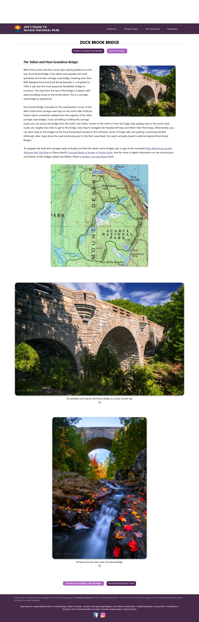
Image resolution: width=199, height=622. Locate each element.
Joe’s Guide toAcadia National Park (41, 28)
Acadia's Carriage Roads (94, 156)
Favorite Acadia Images (111, 609)
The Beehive (171, 606)
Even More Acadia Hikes (124, 606)
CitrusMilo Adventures (84, 598)
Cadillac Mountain (145, 606)
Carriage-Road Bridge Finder (121, 583)
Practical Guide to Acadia (88, 609)
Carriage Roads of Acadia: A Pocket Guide (90, 152)
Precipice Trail (69, 609)
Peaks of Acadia (74, 606)
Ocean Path (159, 606)
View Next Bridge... (117, 51)
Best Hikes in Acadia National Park (36, 606)
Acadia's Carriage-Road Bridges (88, 51)
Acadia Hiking (59, 606)
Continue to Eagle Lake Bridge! (83, 583)
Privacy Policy (130, 609)
